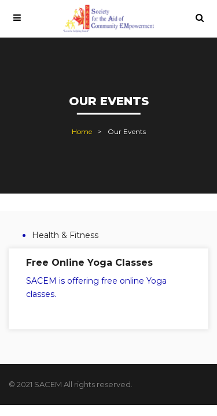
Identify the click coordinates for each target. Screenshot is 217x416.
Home (82, 132)
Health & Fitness (65, 235)
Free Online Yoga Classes (89, 262)
